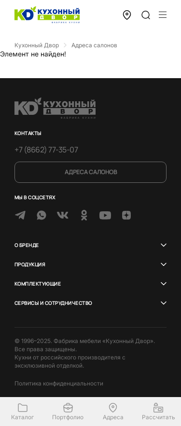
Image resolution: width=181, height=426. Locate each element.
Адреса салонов (91, 172)
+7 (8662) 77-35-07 (46, 149)
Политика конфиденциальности (58, 383)
